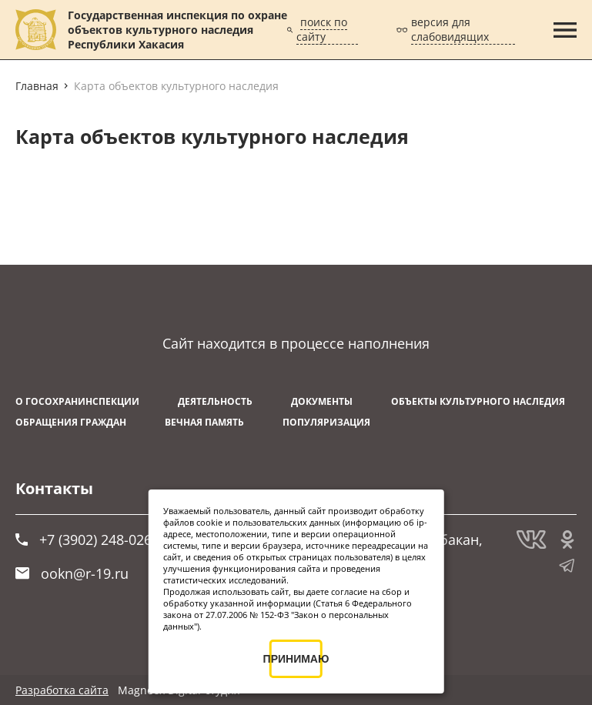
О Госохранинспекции (77, 401)
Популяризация (326, 422)
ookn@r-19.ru (72, 573)
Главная (37, 86)
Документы (322, 401)
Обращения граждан (70, 422)
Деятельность (215, 401)
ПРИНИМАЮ (296, 659)
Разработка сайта (62, 690)
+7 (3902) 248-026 (83, 539)
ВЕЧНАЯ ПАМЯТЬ (204, 422)
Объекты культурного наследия (478, 401)
